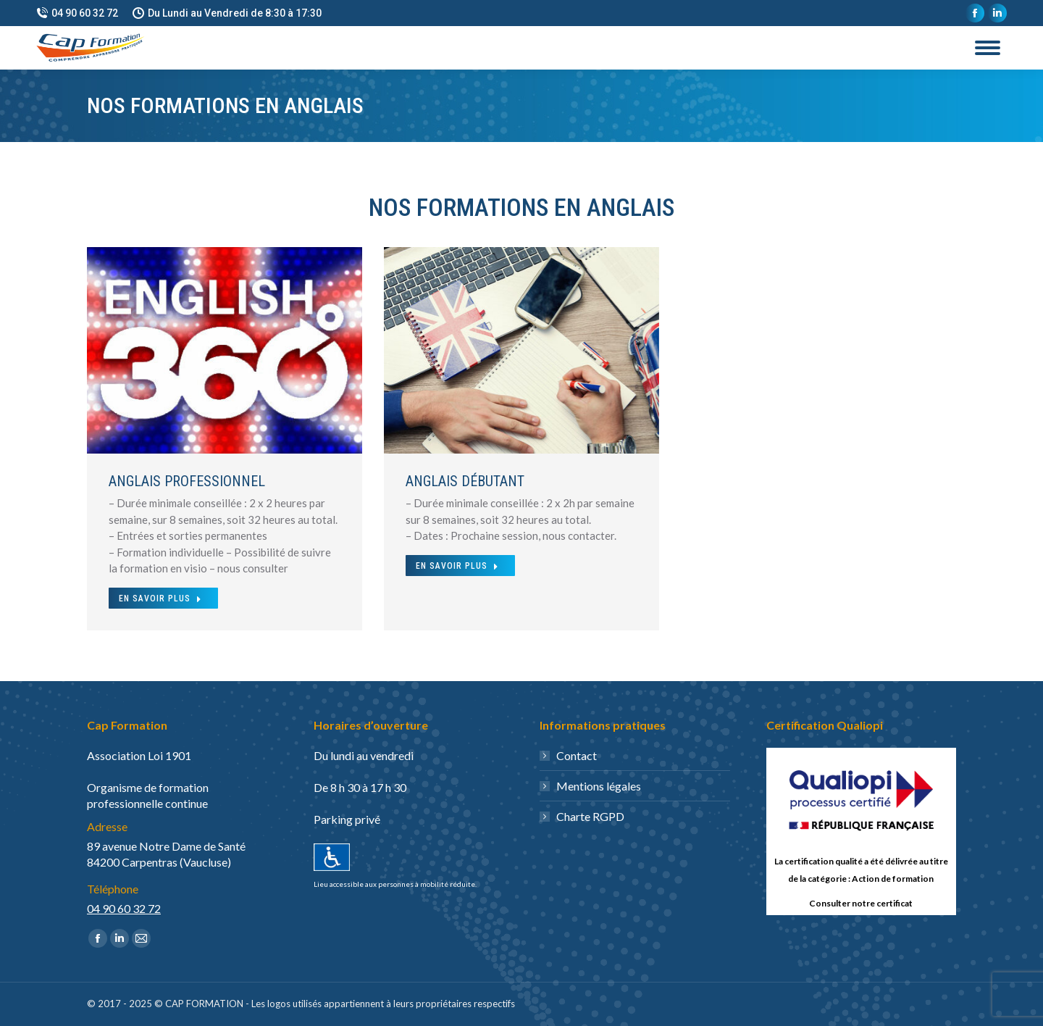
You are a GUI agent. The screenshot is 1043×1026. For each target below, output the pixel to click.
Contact (576, 755)
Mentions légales (598, 786)
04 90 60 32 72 (77, 13)
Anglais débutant (465, 481)
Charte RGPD (590, 816)
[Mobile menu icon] (987, 48)
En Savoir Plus (160, 598)
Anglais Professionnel (187, 481)
